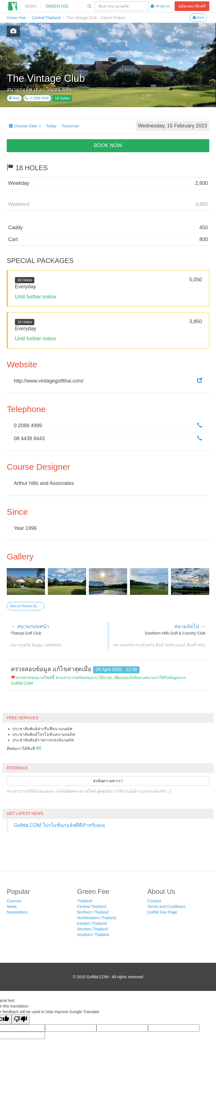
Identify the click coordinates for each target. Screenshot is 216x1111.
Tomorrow (70, 126)
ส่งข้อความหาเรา (108, 781)
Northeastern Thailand (96, 918)
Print (198, 18)
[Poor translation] (21, 1019)
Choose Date (25, 126)
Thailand (84, 901)
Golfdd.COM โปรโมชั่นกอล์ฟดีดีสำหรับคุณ (59, 825)
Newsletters (17, 912)
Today (51, 126)
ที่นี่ (38, 748)
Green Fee (57, 6)
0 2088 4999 (37, 98)
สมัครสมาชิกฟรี (192, 6)
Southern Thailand (93, 934)
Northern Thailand (93, 912)
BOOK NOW (108, 145)
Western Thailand (92, 929)
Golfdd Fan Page (162, 912)
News (31, 6)
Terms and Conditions (166, 906)
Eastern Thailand (92, 923)
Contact (154, 901)
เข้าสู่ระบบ (160, 6)
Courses (14, 901)
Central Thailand (46, 17)
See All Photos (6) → (25, 606)
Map (13, 98)
